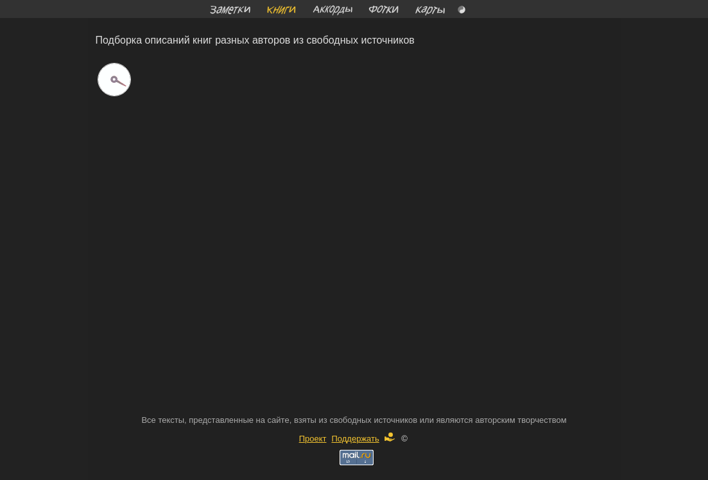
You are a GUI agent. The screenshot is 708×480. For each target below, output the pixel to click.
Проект (313, 438)
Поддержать (362, 438)
